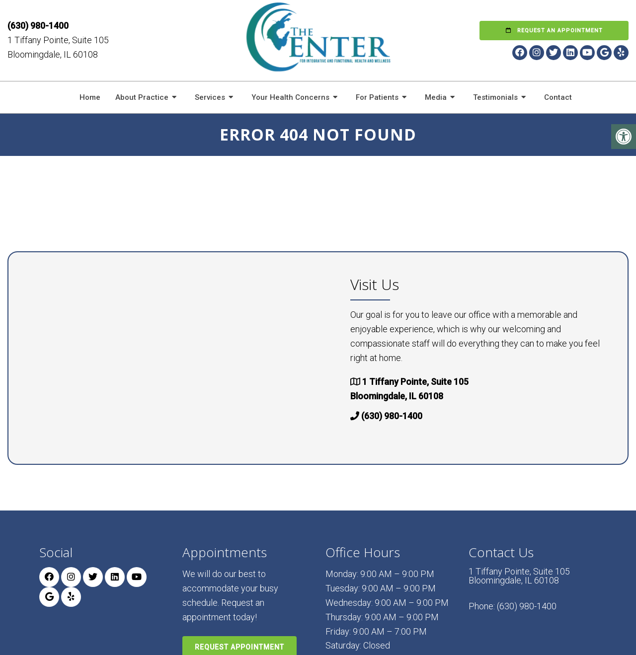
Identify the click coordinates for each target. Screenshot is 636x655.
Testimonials (495, 97)
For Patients (377, 97)
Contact (558, 97)
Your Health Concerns (290, 97)
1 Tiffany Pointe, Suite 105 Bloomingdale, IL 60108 (519, 576)
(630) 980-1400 (38, 25)
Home (90, 97)
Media (436, 97)
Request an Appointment (554, 30)
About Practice (141, 97)
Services (210, 97)
